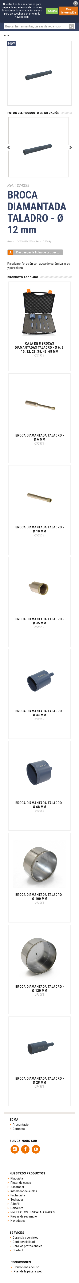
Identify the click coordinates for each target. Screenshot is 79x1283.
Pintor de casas (21, 1182)
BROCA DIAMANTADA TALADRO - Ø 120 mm (39, 990)
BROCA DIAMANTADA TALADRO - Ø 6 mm (39, 439)
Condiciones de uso (26, 1267)
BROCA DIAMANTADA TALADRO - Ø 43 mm (39, 715)
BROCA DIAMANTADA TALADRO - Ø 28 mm (39, 1082)
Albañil (15, 1203)
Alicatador (17, 1187)
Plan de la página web (28, 1271)
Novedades (18, 1220)
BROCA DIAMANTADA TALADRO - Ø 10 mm (39, 531)
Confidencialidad (24, 1242)
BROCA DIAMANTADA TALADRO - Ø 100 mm (39, 898)
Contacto (19, 1129)
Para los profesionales (27, 1246)
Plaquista (17, 1178)
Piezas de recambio (24, 1216)
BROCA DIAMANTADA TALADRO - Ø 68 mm (39, 806)
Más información (68, 11)
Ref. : (11, 185)
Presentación (21, 1124)
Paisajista (17, 1208)
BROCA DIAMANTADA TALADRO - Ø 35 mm (39, 623)
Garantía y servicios (25, 1237)
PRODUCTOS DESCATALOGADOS (33, 1212)
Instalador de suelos (24, 1191)
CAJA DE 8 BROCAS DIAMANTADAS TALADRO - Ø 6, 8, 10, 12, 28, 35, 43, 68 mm (39, 349)
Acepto (52, 11)
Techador (17, 1199)
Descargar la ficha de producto (34, 252)
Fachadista (18, 1195)
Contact (18, 1250)
